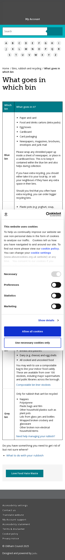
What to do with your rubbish (25, 455)
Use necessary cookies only (32, 342)
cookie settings (41, 252)
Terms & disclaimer (13, 529)
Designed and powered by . (19, 553)
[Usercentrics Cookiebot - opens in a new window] (46, 214)
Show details (46, 320)
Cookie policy (10, 533)
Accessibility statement (16, 524)
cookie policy (50, 248)
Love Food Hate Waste (24, 473)
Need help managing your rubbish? (35, 436)
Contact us (9, 510)
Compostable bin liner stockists (33, 384)
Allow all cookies (32, 331)
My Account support (14, 519)
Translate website (13, 515)
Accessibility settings (15, 505)
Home (5, 68)
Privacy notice (10, 538)
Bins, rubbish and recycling (26, 68)
